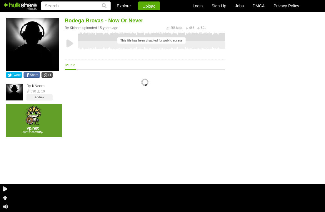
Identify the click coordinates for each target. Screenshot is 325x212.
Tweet (16, 75)
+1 (49, 75)
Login (198, 6)
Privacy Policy (286, 6)
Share (34, 75)
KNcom (38, 86)
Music (70, 65)
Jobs (239, 6)
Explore (124, 6)
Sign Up (218, 6)
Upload (149, 6)
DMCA (259, 6)
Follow (39, 97)
